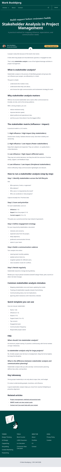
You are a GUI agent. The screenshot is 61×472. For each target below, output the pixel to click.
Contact (20, 7)
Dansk (56, 7)
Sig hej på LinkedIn (12, 47)
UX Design (5, 440)
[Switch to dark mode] (48, 7)
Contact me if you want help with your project (24, 405)
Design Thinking (7, 437)
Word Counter (21, 437)
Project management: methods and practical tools (25, 399)
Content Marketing (7, 450)
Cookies (49, 440)
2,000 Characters (22, 440)
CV (32, 443)
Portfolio (34, 440)
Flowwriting (5, 453)
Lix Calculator (21, 443)
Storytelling (5, 446)
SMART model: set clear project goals (21, 402)
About (13, 7)
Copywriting (5, 443)
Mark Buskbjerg (11, 2)
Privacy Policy (51, 437)
